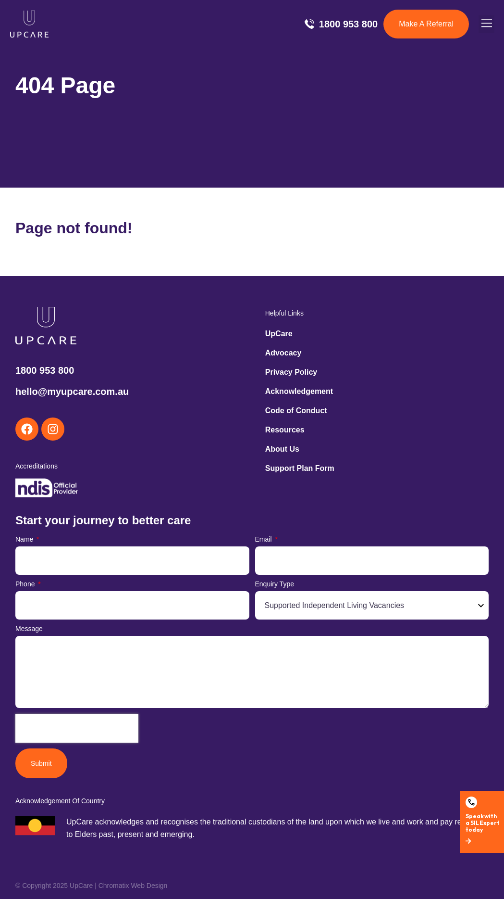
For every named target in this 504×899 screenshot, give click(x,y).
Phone (26, 584)
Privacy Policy (291, 372)
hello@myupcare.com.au (72, 391)
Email (264, 539)
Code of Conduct (296, 410)
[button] (486, 24)
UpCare (279, 333)
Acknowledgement (299, 391)
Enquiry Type (274, 584)
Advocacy (283, 353)
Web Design (149, 885)
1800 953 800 (44, 370)
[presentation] (76, 728)
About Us (282, 449)
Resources (285, 430)
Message (29, 629)
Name (25, 539)
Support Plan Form (299, 468)
